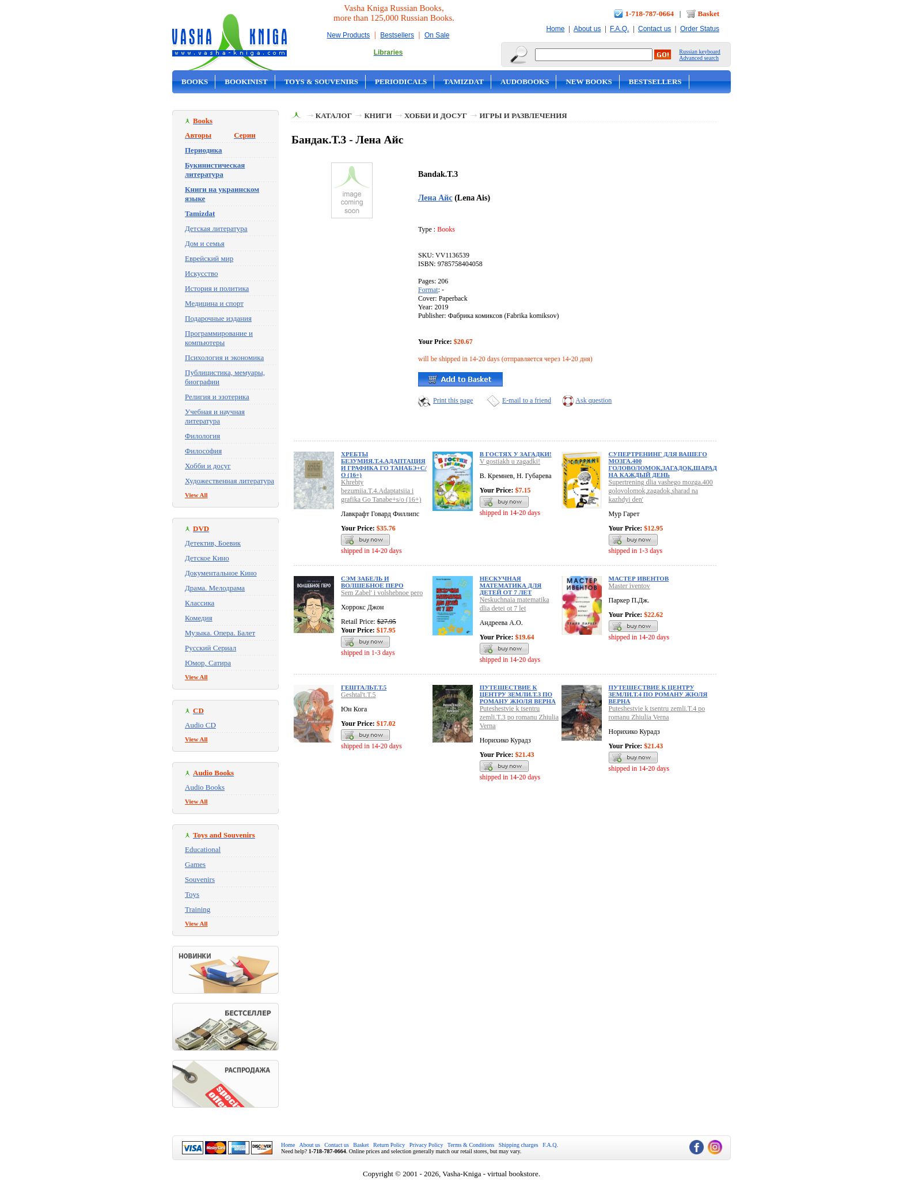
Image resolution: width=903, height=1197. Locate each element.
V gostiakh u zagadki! (510, 461)
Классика (199, 602)
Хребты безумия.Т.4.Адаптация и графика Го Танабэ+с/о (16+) (384, 464)
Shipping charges (518, 1145)
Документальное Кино (221, 573)
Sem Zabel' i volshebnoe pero (382, 593)
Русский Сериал (210, 647)
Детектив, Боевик (213, 543)
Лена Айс (435, 197)
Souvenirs (200, 879)
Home (555, 29)
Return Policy (389, 1145)
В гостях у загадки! (516, 453)
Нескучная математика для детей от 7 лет (511, 585)
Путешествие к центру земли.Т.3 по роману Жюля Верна (518, 694)
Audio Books (205, 787)
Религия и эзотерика (217, 396)
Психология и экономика (224, 357)
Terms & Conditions (471, 1145)
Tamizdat (463, 81)
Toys (192, 894)
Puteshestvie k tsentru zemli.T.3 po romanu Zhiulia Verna (519, 717)
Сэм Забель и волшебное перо (372, 582)
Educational (203, 849)
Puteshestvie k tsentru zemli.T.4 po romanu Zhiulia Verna (657, 712)
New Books (589, 81)
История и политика (217, 288)
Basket (708, 13)
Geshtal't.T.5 (358, 695)
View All (196, 494)
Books (194, 81)
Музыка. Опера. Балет (220, 632)
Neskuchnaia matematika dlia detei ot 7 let (514, 604)
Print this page (453, 400)
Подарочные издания (218, 318)
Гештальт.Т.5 (363, 687)
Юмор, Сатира (208, 662)
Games (195, 864)
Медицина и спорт (214, 303)
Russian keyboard (699, 51)
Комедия (199, 617)
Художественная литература (229, 480)
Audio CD (200, 725)
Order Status (699, 29)
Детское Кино (207, 558)
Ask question (593, 400)
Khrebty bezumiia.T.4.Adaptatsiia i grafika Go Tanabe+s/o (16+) (381, 490)
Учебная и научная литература (215, 416)
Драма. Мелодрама (215, 588)
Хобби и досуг (208, 465)
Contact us (654, 29)
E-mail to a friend (526, 400)
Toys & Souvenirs (321, 81)
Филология (202, 435)
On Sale (436, 35)
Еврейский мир (209, 258)
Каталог (334, 115)
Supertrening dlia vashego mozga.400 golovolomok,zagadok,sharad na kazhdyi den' (661, 490)
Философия (203, 450)
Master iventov (629, 586)
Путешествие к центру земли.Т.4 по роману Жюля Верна (658, 694)
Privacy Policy (426, 1145)
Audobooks (524, 81)
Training (197, 909)
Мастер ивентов (639, 578)
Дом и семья (205, 243)
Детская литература (216, 228)
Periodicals (401, 81)
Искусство (201, 273)
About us (587, 29)
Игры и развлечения (523, 115)
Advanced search (699, 58)
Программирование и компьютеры (219, 338)
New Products (348, 35)
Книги (378, 115)
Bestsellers (397, 35)
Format (428, 290)
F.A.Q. (619, 29)
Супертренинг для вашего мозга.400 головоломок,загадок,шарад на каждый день (663, 464)
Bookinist (246, 81)
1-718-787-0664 (649, 13)
